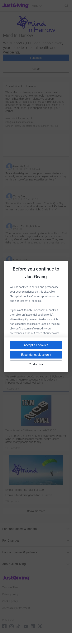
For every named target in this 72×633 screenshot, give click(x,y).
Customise (36, 364)
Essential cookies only (36, 354)
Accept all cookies (36, 345)
